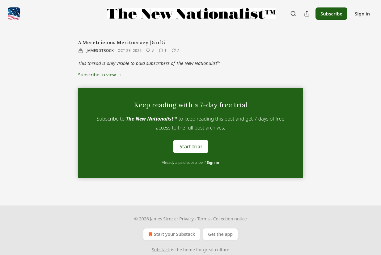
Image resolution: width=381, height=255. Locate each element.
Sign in (362, 14)
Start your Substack (171, 234)
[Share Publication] (307, 13)
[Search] (293, 13)
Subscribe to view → (100, 74)
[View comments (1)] (162, 50)
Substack (161, 250)
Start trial (191, 146)
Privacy (186, 219)
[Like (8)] (149, 50)
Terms (203, 219)
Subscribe (331, 14)
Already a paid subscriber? (190, 162)
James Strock (100, 50)
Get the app (220, 234)
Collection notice (230, 219)
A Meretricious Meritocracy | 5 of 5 (121, 42)
